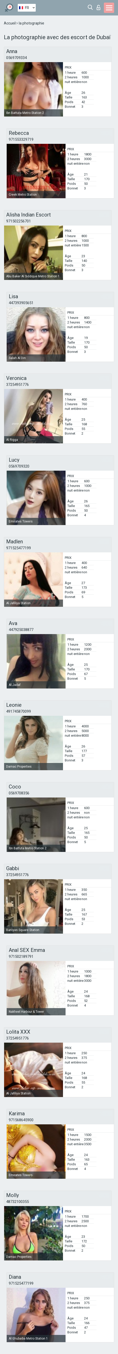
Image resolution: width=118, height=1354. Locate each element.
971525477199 (18, 548)
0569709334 (16, 57)
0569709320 (19, 466)
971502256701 (18, 221)
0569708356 (19, 793)
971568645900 (21, 1120)
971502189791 (21, 956)
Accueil (10, 23)
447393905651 (21, 303)
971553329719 (21, 139)
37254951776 (17, 384)
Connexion (98, 7)
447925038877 (21, 629)
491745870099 (18, 711)
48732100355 (17, 1201)
